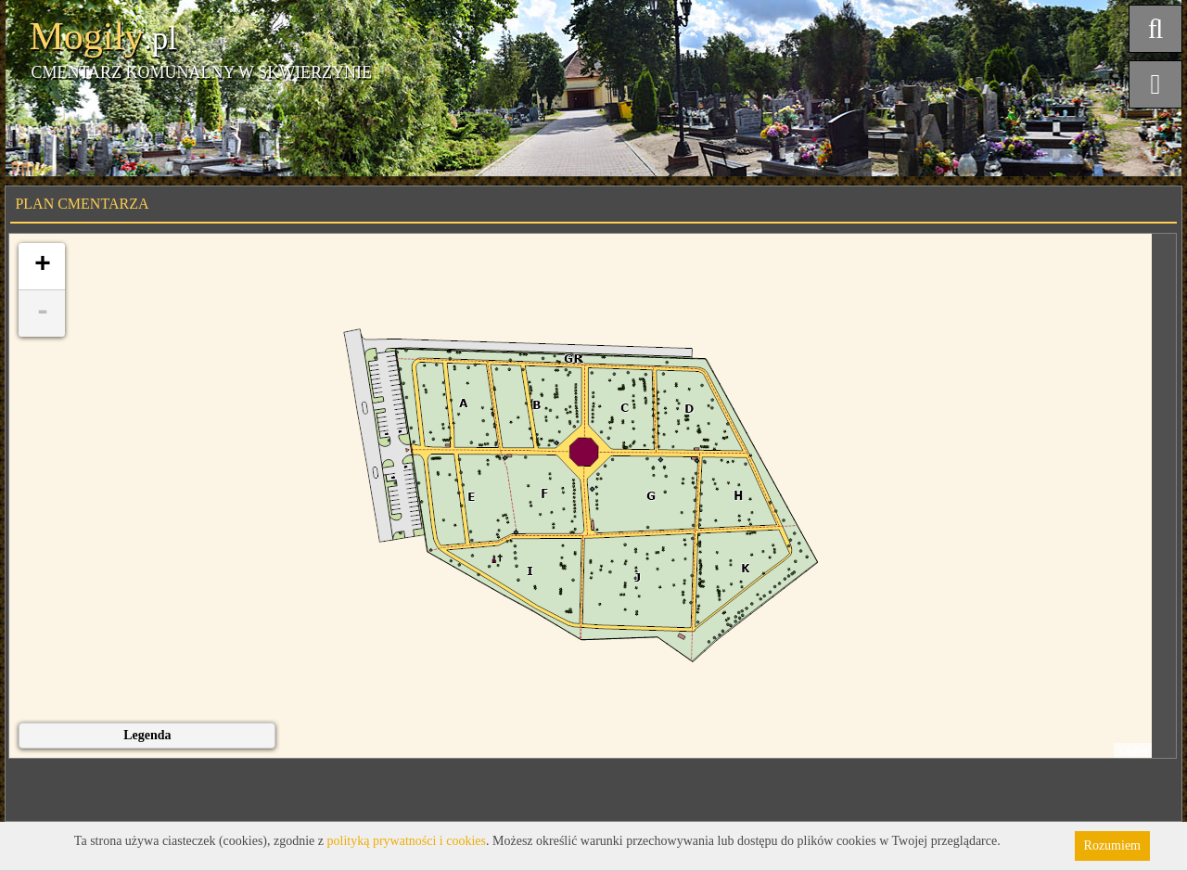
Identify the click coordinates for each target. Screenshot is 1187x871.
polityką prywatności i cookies (406, 841)
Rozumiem (1112, 845)
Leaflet (1132, 750)
